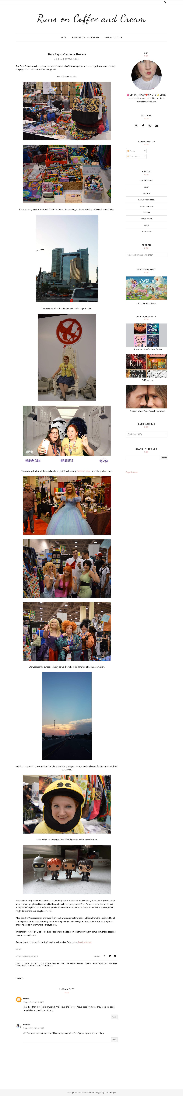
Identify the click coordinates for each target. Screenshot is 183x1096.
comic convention (54, 964)
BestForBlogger (110, 1092)
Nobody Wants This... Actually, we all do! (147, 411)
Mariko (26, 1024)
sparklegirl (34, 965)
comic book (146, 219)
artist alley (37, 964)
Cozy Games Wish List (146, 303)
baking (146, 193)
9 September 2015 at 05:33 (33, 1002)
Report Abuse (132, 472)
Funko (88, 964)
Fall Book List (147, 380)
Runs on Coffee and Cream (91, 18)
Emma (26, 998)
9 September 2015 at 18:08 (33, 1028)
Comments (134, 156)
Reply (114, 1017)
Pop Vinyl (22, 965)
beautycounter (146, 200)
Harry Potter (100, 964)
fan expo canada (74, 964)
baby (146, 187)
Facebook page (83, 471)
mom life (146, 231)
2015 (27, 964)
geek (146, 225)
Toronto (47, 965)
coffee (146, 213)
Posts (131, 151)
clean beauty (146, 206)
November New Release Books (147, 349)
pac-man (113, 964)
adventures (146, 181)
